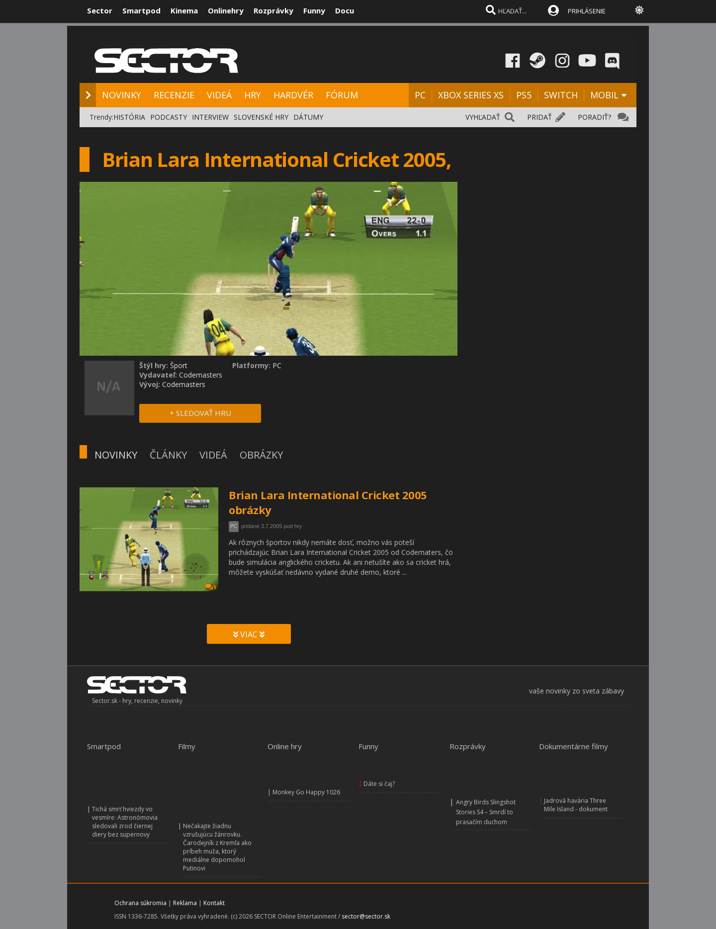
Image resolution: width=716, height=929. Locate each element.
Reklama (185, 903)
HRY (252, 95)
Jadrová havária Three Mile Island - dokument (576, 804)
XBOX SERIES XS (471, 95)
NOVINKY (121, 95)
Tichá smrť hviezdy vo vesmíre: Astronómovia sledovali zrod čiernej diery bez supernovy (125, 822)
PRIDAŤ (539, 117)
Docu (344, 10)
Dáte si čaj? (379, 783)
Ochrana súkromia (140, 903)
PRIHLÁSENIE (587, 10)
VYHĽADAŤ (482, 117)
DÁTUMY (308, 117)
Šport (178, 365)
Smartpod (141, 10)
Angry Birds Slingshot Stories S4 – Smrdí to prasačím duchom (486, 812)
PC (420, 95)
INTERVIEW (210, 117)
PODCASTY (168, 117)
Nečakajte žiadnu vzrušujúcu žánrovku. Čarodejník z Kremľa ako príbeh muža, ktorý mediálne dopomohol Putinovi (217, 847)
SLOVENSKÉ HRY (261, 117)
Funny (314, 10)
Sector (99, 10)
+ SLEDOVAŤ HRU (200, 413)
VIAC (249, 634)
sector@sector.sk (366, 916)
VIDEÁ (219, 95)
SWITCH (561, 95)
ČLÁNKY (168, 455)
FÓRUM (342, 95)
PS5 (524, 95)
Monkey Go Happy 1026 (306, 792)
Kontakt (214, 903)
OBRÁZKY (261, 455)
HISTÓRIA (129, 117)
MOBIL (604, 95)
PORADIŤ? (594, 117)
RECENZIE (174, 95)
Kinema (184, 10)
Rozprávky (273, 10)
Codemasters (200, 375)
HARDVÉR (293, 95)
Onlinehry (226, 10)
